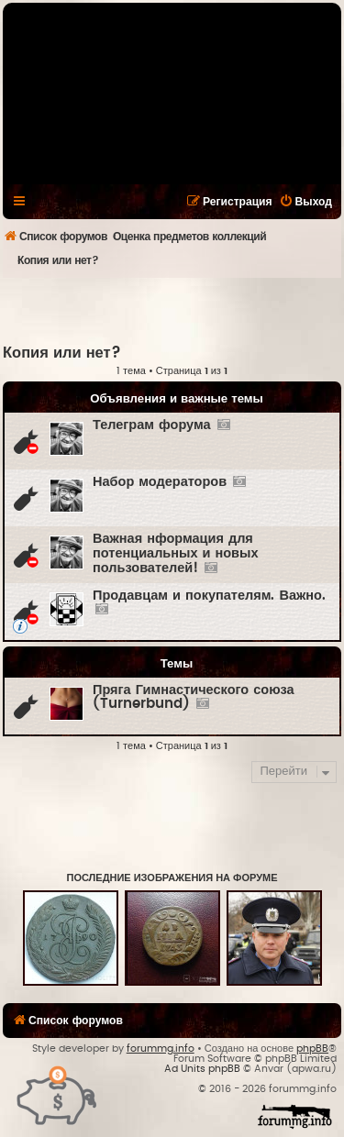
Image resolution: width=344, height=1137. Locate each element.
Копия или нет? (62, 353)
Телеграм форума (152, 425)
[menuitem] (305, 201)
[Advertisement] (173, 310)
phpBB (312, 1048)
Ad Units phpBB (202, 1069)
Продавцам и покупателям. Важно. (209, 595)
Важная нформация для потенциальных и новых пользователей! (175, 553)
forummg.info (160, 1048)
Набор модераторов (160, 482)
